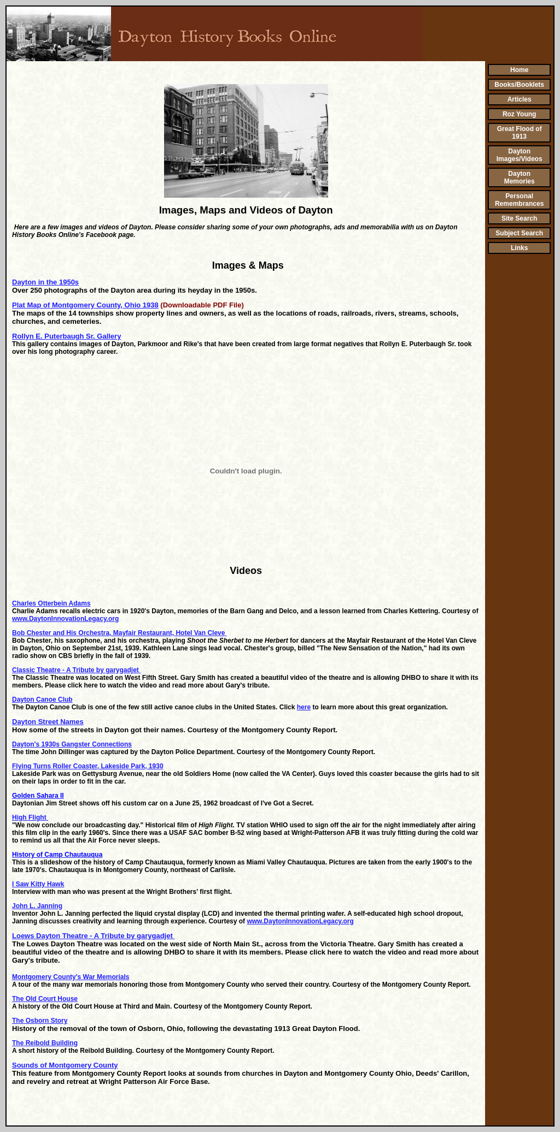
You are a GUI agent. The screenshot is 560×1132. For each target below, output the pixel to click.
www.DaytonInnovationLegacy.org (65, 619)
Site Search (519, 218)
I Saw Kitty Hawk (38, 884)
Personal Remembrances (519, 200)
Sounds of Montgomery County (65, 1065)
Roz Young (519, 114)
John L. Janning (37, 906)
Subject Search (519, 233)
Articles (520, 99)
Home (519, 70)
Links (519, 248)
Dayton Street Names (48, 722)
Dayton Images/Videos (519, 155)
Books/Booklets (519, 84)
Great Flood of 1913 (519, 132)
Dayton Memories (519, 177)
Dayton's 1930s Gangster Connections (72, 744)
